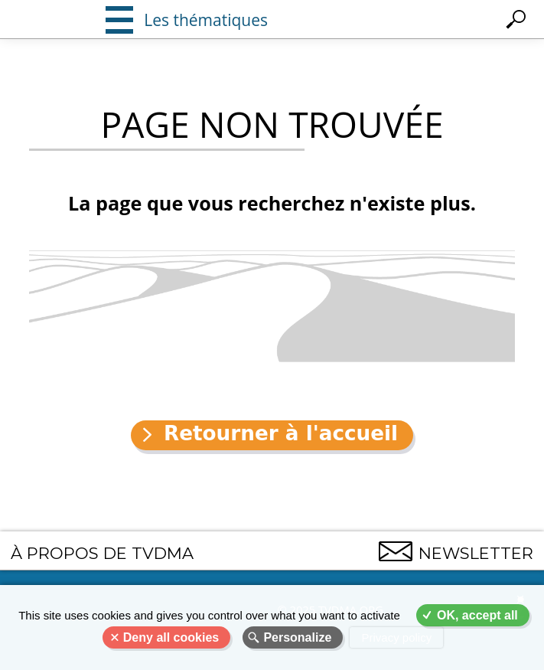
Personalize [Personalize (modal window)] (297, 637)
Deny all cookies (171, 637)
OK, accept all (477, 615)
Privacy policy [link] (396, 637)
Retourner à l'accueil (281, 433)
